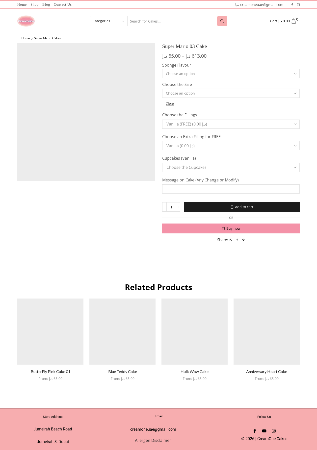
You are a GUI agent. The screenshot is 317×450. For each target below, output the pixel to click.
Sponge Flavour (176, 65)
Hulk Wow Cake (195, 371)
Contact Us (63, 4)
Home (22, 4)
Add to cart (244, 206)
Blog (46, 4)
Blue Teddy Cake (122, 371)
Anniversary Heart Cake (266, 371)
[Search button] (222, 21)
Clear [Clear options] (170, 103)
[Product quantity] (171, 207)
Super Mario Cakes (47, 38)
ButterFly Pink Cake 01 (50, 371)
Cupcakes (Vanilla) (179, 158)
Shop (34, 4)
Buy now (233, 228)
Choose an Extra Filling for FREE (192, 136)
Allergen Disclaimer (153, 440)
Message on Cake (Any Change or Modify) (201, 180)
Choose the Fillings (180, 115)
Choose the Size (177, 84)
